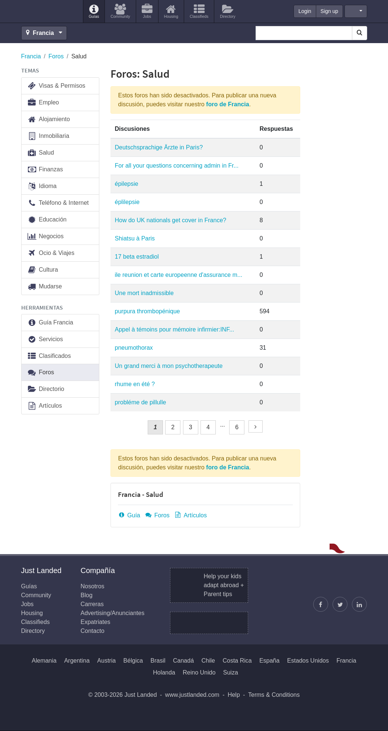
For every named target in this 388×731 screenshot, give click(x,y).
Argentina (77, 660)
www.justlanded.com (192, 695)
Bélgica (133, 660)
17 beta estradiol (137, 256)
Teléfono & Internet (58, 203)
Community (36, 595)
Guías (29, 586)
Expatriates (95, 622)
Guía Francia (50, 323)
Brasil (158, 660)
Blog (87, 595)
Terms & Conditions (274, 695)
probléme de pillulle (140, 402)
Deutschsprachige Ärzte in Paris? (159, 147)
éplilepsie (127, 202)
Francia (31, 56)
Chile (208, 660)
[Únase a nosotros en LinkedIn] (359, 604)
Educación (47, 220)
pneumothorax (134, 348)
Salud (40, 153)
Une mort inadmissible (144, 293)
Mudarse (44, 287)
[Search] (359, 33)
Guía (129, 515)
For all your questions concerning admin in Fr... (177, 165)
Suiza (230, 672)
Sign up (329, 11)
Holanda (164, 672)
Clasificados (49, 356)
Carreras (92, 604)
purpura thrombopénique (147, 311)
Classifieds (35, 622)
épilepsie (126, 184)
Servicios (45, 339)
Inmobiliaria (48, 136)
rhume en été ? (135, 384)
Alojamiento (48, 119)
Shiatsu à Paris (135, 238)
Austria (106, 660)
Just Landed (49, 11)
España (269, 660)
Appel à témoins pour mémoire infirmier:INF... (174, 329)
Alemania (44, 660)
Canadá (183, 660)
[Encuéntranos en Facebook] (320, 604)
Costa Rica (236, 660)
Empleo (43, 103)
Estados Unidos (308, 660)
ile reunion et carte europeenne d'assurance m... (179, 275)
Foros (56, 56)
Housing (32, 613)
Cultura (42, 270)
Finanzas (45, 170)
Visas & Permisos (56, 86)
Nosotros (93, 586)
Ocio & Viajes (50, 253)
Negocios (45, 236)
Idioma (42, 186)
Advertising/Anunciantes (113, 613)
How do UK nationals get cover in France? (171, 220)
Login (304, 11)
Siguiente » (256, 432)
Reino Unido (199, 672)
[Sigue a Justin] (340, 604)
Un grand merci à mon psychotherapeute (169, 366)
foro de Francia (227, 104)
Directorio (45, 389)
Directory (33, 631)
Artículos (190, 515)
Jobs (27, 604)
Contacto (93, 631)
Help (234, 695)
